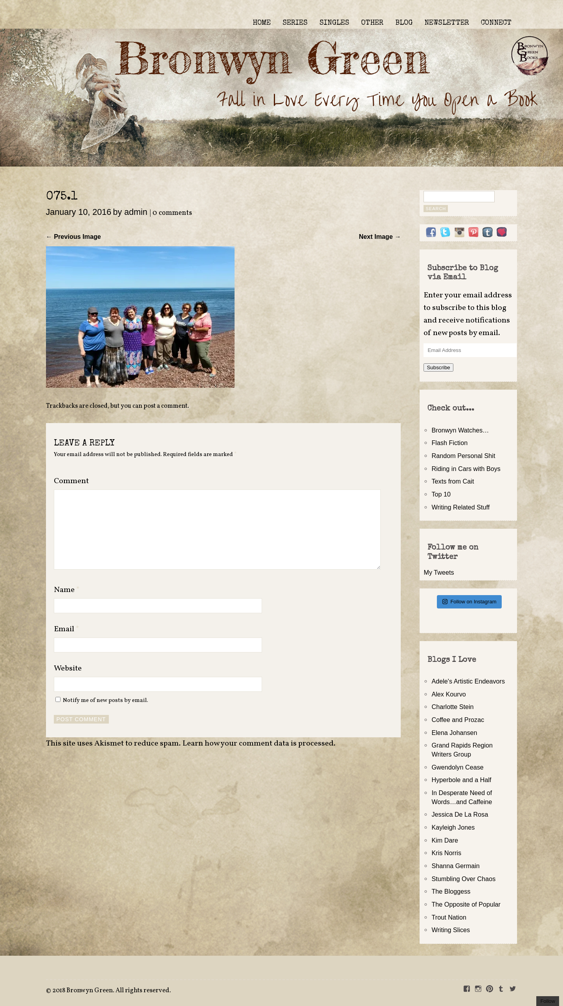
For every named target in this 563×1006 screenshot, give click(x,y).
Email (66, 629)
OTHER (372, 23)
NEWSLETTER (446, 23)
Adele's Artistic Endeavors (468, 681)
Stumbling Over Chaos (463, 878)
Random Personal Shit (463, 455)
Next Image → (380, 236)
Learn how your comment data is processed (258, 743)
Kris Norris (446, 852)
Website (68, 668)
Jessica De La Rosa (459, 814)
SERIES (295, 23)
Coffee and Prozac (457, 719)
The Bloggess (450, 891)
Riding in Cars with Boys (465, 468)
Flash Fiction (449, 442)
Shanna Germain (455, 865)
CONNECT (496, 23)
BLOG (404, 23)
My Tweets (439, 572)
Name (67, 590)
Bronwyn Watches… (460, 430)
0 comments (172, 213)
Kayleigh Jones (453, 827)
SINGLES (334, 23)
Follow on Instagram (469, 602)
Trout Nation (448, 917)
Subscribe (438, 367)
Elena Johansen (454, 732)
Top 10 (441, 494)
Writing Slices (450, 929)
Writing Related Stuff (460, 507)
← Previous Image (73, 236)
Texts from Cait (452, 481)
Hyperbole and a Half (461, 779)
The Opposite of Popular (465, 904)
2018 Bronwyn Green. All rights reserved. (111, 990)
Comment (71, 481)
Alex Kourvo (448, 694)
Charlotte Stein (452, 706)
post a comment (165, 406)
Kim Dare (444, 840)
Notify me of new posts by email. (105, 700)
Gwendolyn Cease (457, 767)
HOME (262, 23)
